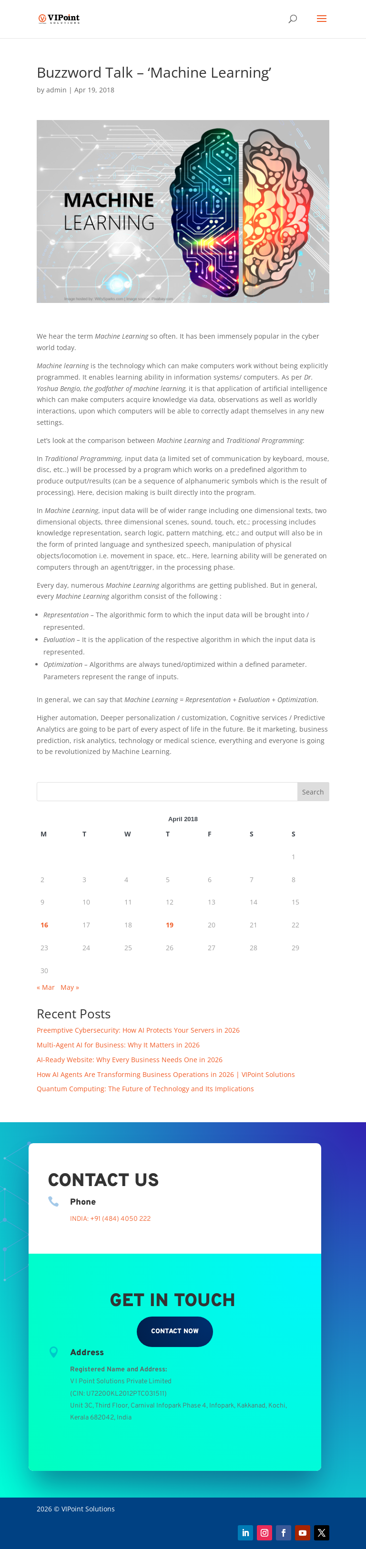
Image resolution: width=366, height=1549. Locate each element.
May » (70, 987)
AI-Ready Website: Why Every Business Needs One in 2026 (130, 1059)
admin (56, 89)
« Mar (46, 987)
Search (313, 791)
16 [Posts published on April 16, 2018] (44, 924)
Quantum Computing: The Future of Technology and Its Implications (145, 1088)
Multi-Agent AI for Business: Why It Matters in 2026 (118, 1044)
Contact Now (175, 1332)
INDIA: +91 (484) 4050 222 (110, 1219)
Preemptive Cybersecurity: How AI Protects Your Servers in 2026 (138, 1030)
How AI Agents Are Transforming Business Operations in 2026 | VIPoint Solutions (166, 1074)
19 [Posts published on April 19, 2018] (169, 924)
